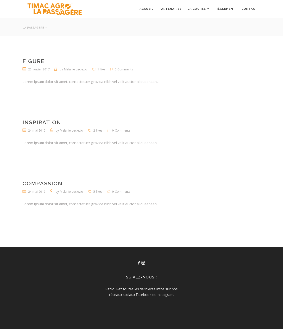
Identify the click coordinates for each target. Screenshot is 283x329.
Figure (34, 61)
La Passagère (33, 27)
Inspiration (42, 122)
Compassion (43, 183)
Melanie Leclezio (75, 69)
